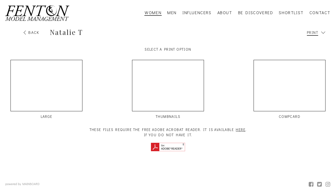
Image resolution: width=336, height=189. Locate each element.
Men (172, 12)
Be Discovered (255, 12)
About (224, 12)
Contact (319, 12)
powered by (22, 184)
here (240, 129)
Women (153, 12)
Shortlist (291, 12)
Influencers (197, 12)
